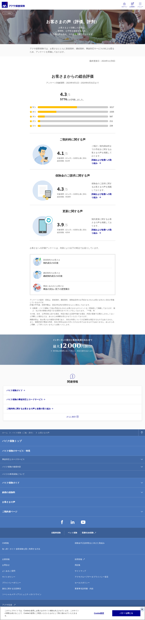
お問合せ (6, 565)
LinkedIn (72, 522)
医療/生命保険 (88, 533)
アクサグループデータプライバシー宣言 (91, 577)
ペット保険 (72, 533)
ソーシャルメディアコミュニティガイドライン (21, 594)
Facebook (62, 522)
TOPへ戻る (142, 432)
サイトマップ (80, 571)
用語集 (77, 565)
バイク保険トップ (12, 441)
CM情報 (5, 543)
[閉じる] (142, 609)
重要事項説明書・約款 (84, 589)
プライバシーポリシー (11, 583)
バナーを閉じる (126, 613)
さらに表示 (71, 417)
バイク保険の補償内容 (11, 467)
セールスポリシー (82, 583)
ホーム (5, 433)
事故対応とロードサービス (13, 459)
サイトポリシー (8, 577)
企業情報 (6, 559)
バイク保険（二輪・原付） (23, 433)
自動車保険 (56, 533)
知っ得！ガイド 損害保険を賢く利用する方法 (21, 549)
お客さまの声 (8, 502)
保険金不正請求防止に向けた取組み (90, 543)
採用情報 (78, 559)
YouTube (83, 522)
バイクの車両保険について (13, 474)
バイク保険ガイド (10, 482)
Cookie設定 (99, 613)
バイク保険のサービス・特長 (16, 451)
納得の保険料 (8, 492)
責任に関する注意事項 (11, 589)
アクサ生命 (7, 605)
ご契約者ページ (9, 511)
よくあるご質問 (8, 571)
